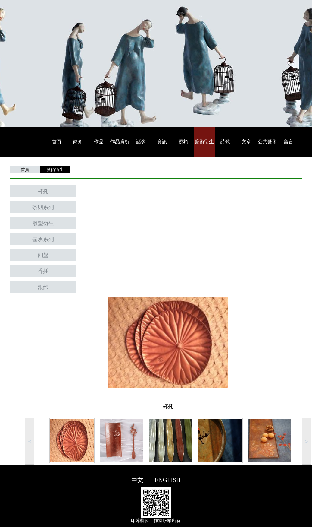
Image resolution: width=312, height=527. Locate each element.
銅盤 (43, 255)
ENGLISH (168, 480)
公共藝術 (267, 141)
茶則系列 (43, 207)
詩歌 (225, 141)
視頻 (183, 141)
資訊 (162, 141)
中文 (137, 480)
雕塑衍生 (43, 223)
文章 (246, 141)
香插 (43, 271)
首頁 (56, 141)
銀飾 (43, 287)
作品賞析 (119, 141)
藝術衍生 (204, 141)
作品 (99, 141)
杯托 (43, 191)
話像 (141, 141)
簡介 (78, 141)
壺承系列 (43, 239)
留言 (288, 141)
